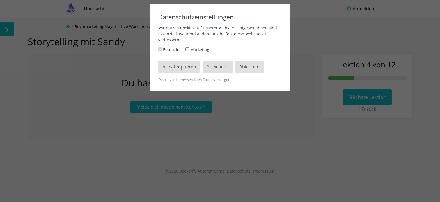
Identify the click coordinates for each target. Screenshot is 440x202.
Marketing (197, 49)
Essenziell (170, 49)
